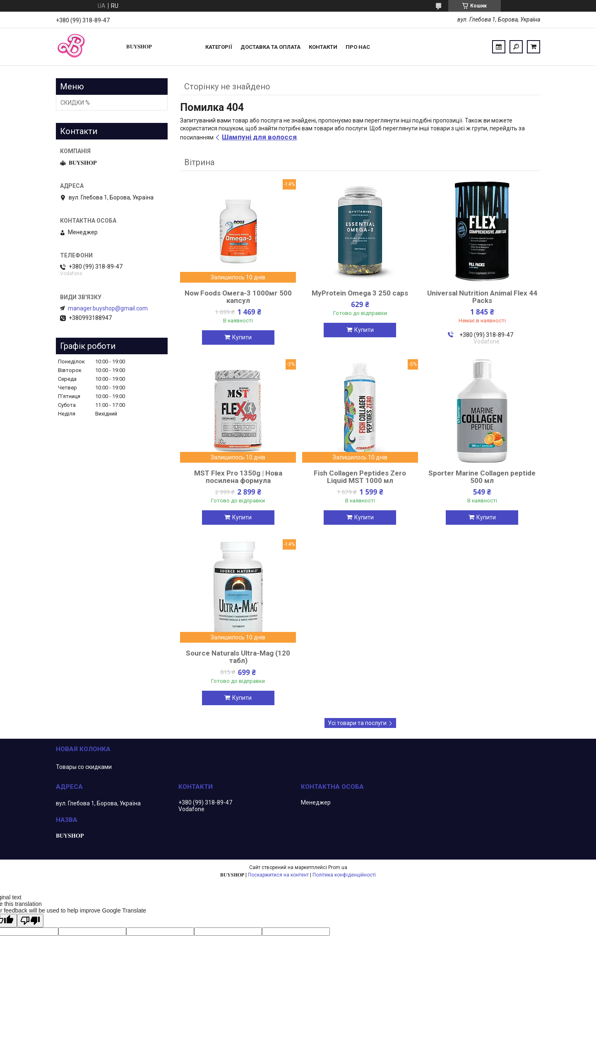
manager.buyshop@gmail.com (108, 308)
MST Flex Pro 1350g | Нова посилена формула (238, 476)
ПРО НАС (358, 47)
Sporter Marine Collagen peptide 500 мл (482, 476)
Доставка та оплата (270, 47)
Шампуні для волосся (259, 137)
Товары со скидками (84, 767)
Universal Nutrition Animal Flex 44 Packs (482, 296)
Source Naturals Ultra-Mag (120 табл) (238, 656)
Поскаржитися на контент (278, 875)
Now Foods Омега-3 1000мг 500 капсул (238, 296)
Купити (242, 337)
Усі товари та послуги (357, 723)
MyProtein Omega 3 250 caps (360, 293)
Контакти (323, 47)
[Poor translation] (30, 920)
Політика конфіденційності (344, 875)
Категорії (218, 47)
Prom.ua (337, 867)
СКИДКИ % (75, 102)
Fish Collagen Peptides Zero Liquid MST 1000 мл (360, 476)
